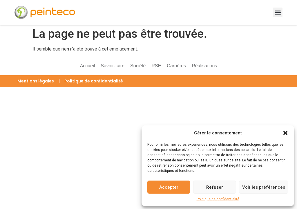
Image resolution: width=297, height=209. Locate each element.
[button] (285, 133)
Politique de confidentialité (218, 199)
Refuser (214, 187)
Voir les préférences (263, 187)
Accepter (168, 187)
